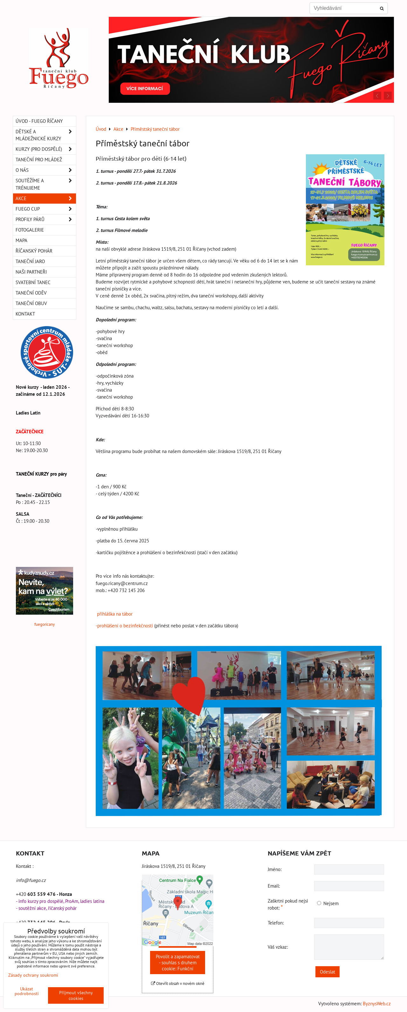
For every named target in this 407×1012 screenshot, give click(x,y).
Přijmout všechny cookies (76, 995)
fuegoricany (44, 624)
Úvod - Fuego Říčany (39, 121)
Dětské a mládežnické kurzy (46, 135)
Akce (46, 198)
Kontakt (25, 314)
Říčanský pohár (34, 251)
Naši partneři (31, 272)
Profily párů (46, 219)
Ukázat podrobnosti (27, 991)
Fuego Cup (46, 209)
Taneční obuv (31, 303)
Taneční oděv (31, 293)
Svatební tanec (33, 282)
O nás (46, 170)
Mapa (21, 240)
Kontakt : (24, 866)
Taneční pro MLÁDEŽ (39, 160)
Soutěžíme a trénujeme (46, 184)
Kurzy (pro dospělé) (46, 149)
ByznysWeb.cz (377, 1004)
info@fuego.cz (31, 880)
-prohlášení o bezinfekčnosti (124, 626)
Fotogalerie (30, 230)
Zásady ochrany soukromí (33, 975)
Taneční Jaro (30, 261)
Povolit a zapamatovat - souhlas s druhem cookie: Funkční (178, 962)
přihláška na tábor (114, 614)
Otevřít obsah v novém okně (177, 983)
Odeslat (327, 972)
